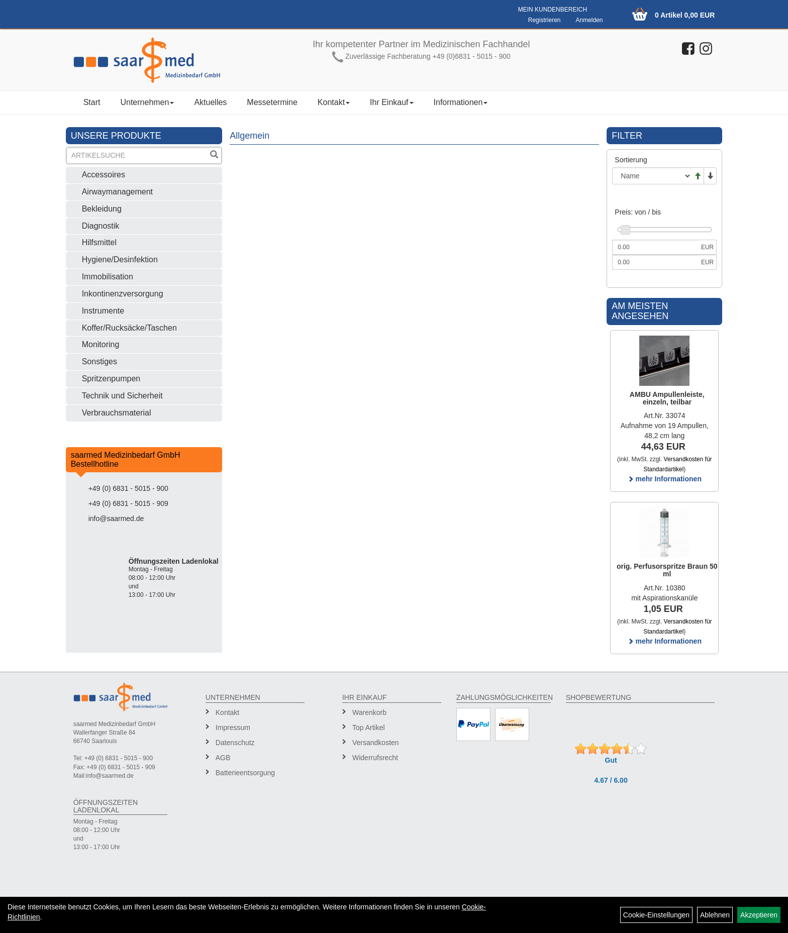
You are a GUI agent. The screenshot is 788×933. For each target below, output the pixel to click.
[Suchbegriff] (137, 155)
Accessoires (103, 174)
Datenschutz (235, 743)
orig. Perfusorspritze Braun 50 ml (667, 570)
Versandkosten (375, 743)
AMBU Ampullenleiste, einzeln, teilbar (667, 398)
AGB (223, 758)
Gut (611, 760)
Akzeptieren (758, 915)
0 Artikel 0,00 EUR (685, 15)
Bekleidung (102, 208)
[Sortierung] (652, 175)
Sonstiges (99, 361)
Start (92, 102)
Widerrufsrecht (375, 758)
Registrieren (544, 20)
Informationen (461, 102)
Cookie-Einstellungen (656, 915)
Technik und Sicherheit (122, 395)
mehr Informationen (665, 479)
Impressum (233, 727)
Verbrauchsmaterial (116, 412)
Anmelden (589, 20)
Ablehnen (715, 915)
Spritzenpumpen (111, 378)
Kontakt (334, 102)
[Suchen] (214, 155)
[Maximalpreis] (655, 262)
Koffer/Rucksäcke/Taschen (129, 328)
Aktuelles (210, 102)
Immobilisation (107, 276)
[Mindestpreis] (655, 247)
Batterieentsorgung (245, 773)
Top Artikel (368, 727)
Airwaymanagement (117, 191)
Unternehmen (147, 102)
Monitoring (101, 344)
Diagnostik (101, 226)
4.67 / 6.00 (611, 780)
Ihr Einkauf (391, 102)
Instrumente (103, 310)
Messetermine (272, 102)
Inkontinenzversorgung (122, 293)
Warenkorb (369, 712)
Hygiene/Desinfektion (120, 259)
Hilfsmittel (99, 242)
